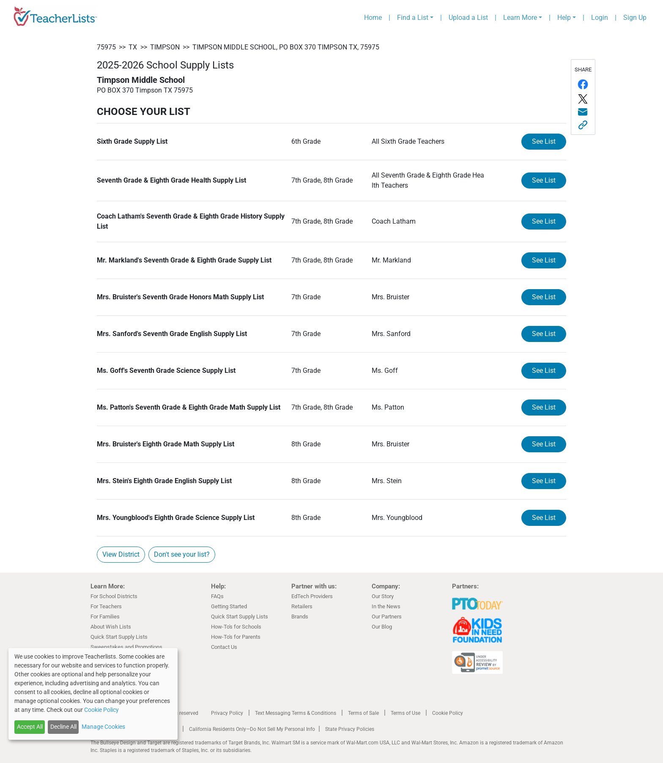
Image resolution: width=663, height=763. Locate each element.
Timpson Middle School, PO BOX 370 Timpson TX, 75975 (285, 47)
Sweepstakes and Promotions (126, 647)
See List (544, 141)
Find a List (412, 18)
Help (564, 18)
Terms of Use (405, 713)
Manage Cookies (103, 726)
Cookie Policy (447, 713)
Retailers (301, 606)
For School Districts (113, 596)
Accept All (30, 726)
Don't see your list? (182, 554)
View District (121, 554)
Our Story (383, 596)
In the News (386, 606)
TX (133, 47)
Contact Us (224, 647)
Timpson (165, 47)
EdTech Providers (312, 596)
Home (373, 18)
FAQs (217, 596)
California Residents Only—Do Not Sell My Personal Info (252, 729)
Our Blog (382, 627)
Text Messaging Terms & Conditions (295, 713)
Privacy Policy (227, 713)
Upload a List (468, 18)
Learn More (520, 18)
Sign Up (635, 18)
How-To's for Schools (236, 627)
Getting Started (229, 606)
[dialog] (93, 694)
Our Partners (387, 616)
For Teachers (106, 606)
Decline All (63, 726)
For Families (105, 616)
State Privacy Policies (349, 729)
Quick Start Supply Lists (119, 637)
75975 (106, 47)
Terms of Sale (363, 713)
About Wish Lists (110, 627)
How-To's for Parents (235, 637)
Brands (299, 616)
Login (599, 18)
